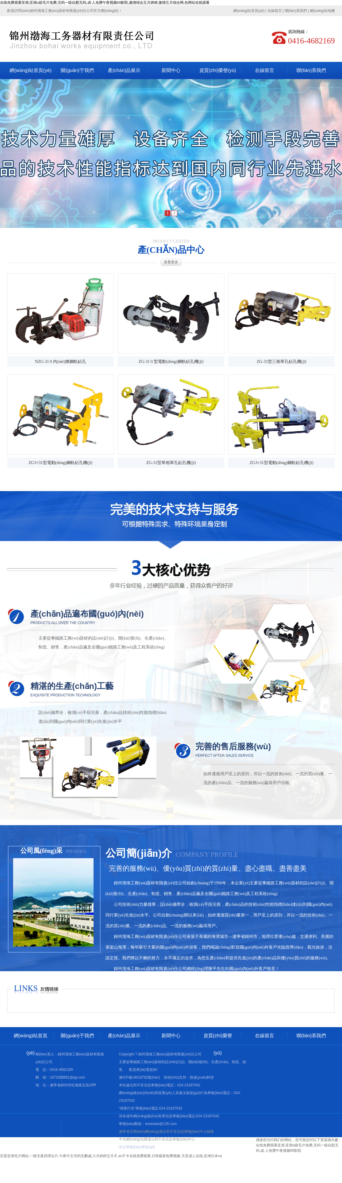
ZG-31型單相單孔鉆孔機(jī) (171, 462)
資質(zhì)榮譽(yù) (217, 70)
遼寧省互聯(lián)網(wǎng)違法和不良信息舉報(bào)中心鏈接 (166, 1131)
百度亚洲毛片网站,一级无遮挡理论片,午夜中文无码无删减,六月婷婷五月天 (58, 1156)
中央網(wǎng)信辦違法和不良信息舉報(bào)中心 (157, 1139)
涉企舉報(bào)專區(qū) (137, 1147)
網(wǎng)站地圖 (322, 11)
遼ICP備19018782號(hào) (139, 1077)
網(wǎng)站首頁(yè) (249, 11)
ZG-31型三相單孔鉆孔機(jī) (281, 361)
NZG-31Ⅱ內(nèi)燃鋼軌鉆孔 (60, 361)
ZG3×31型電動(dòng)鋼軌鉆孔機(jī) (60, 462)
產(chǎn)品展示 (124, 70)
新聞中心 (171, 70)
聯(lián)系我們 (296, 11)
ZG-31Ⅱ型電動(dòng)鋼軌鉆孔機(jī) (171, 361)
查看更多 (171, 262)
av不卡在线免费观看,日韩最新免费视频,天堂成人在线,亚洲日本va (170, 1156)
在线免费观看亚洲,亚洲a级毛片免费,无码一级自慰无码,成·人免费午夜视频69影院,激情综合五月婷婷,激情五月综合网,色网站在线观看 (104, 3)
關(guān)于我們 (77, 70)
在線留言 (275, 11)
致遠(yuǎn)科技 (202, 1077)
